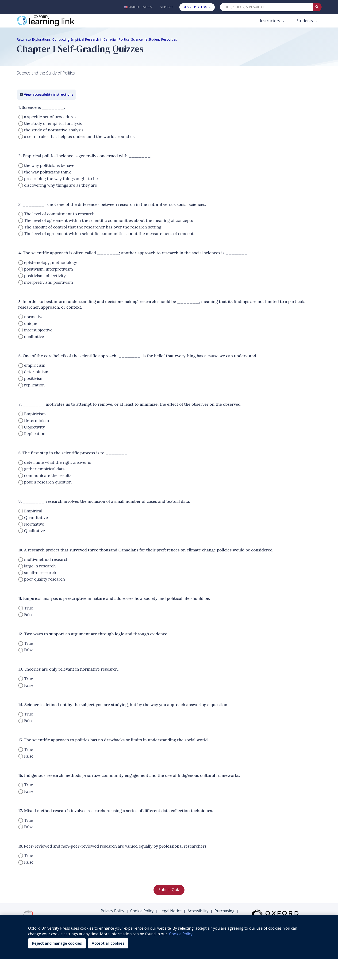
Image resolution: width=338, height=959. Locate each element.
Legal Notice (171, 910)
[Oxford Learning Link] (52, 21)
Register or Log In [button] (197, 7)
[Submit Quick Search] (317, 7)
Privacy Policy (112, 910)
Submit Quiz (169, 889)
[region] (169, 937)
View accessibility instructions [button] (48, 94)
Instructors (270, 20)
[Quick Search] (266, 7)
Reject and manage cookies (57, 943)
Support (166, 7)
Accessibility (198, 910)
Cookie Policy (142, 910)
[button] (138, 7)
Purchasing (224, 910)
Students (305, 20)
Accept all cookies (108, 943)
